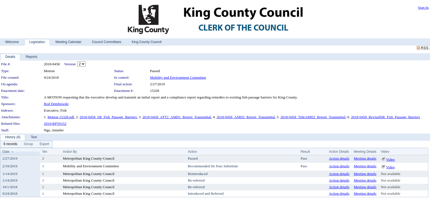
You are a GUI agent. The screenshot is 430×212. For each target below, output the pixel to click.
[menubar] (26, 144)
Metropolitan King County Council (88, 158)
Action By (70, 152)
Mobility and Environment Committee (178, 77)
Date (5, 152)
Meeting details (365, 158)
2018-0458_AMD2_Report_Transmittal (246, 117)
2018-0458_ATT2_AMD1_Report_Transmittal (176, 117)
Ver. (45, 152)
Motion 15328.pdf (60, 117)
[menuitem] (10, 144)
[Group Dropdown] (28, 144)
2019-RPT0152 (55, 123)
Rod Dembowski (56, 104)
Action (192, 152)
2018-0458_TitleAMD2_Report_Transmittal (312, 117)
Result (305, 152)
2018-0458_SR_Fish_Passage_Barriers (108, 117)
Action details (339, 158)
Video (390, 159)
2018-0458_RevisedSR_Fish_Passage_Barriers (385, 117)
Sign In (423, 7)
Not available (390, 174)
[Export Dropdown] (44, 144)
